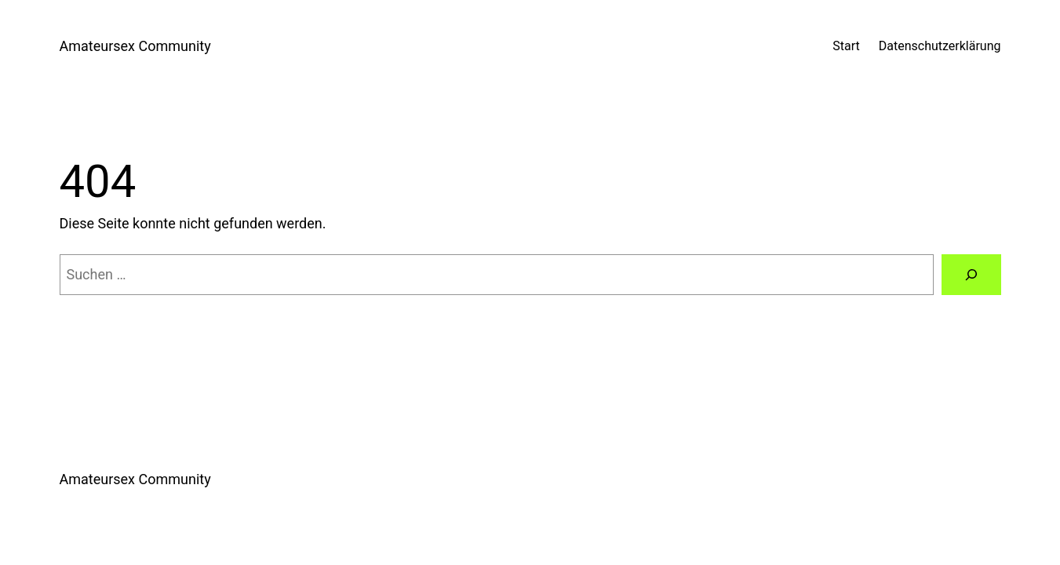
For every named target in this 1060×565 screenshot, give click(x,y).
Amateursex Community (135, 46)
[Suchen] (971, 274)
